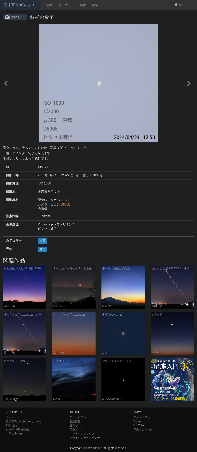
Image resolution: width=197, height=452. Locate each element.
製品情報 (75, 421)
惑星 (42, 241)
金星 (42, 249)
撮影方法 (12, 183)
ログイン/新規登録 (17, 429)
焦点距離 (12, 216)
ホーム (10, 417)
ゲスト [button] (183, 5)
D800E (65, 204)
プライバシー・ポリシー (85, 437)
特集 (83, 5)
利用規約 (11, 425)
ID (7, 167)
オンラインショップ (82, 433)
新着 (49, 5)
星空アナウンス (143, 429)
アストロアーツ (79, 417)
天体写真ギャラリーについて (24, 421)
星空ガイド (76, 429)
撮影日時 (12, 175)
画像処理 (12, 224)
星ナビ (74, 425)
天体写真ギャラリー (21, 5)
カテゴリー (66, 5)
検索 (95, 5)
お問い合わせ (14, 433)
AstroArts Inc (94, 448)
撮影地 (10, 191)
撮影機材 (12, 200)
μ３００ (69, 200)
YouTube (139, 425)
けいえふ (17, 17)
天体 (9, 248)
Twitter (137, 421)
